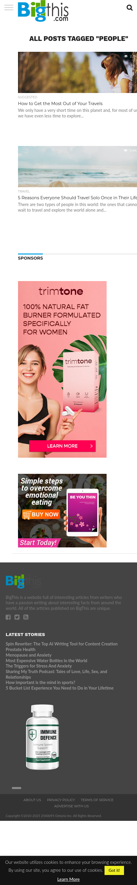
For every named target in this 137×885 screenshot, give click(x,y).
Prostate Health (20, 649)
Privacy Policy (61, 800)
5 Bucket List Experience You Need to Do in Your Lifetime (59, 687)
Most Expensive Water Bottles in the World (46, 660)
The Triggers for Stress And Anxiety (39, 665)
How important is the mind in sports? (40, 682)
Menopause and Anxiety (28, 654)
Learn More (68, 879)
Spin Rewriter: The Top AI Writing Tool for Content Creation (62, 643)
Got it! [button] (114, 870)
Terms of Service (97, 800)
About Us (32, 800)
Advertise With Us (71, 806)
